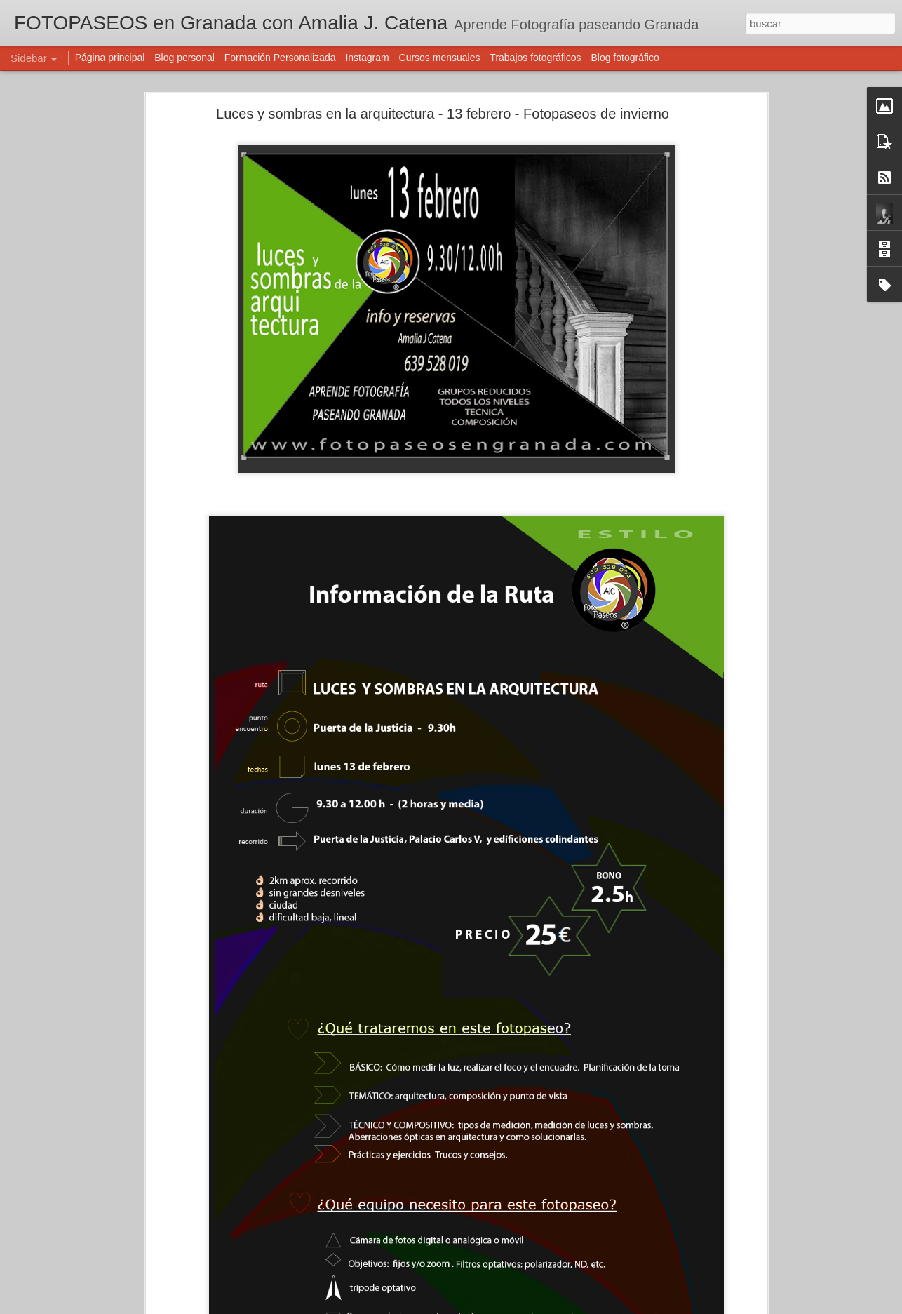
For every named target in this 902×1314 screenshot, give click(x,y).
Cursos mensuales (439, 57)
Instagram (367, 57)
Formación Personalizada (280, 57)
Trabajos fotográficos (535, 57)
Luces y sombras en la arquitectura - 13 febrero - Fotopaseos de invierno (442, 113)
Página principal (110, 57)
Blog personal (184, 57)
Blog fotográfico (625, 57)
